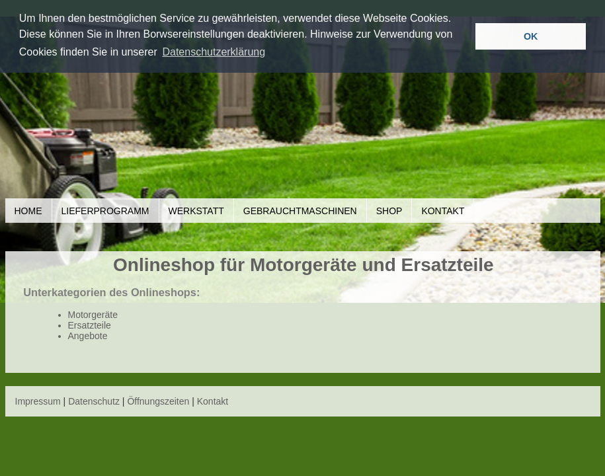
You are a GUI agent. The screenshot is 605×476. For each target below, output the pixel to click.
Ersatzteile (89, 325)
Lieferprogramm (105, 211)
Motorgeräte (93, 314)
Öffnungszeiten (158, 401)
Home (28, 211)
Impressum (38, 401)
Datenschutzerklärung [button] (213, 52)
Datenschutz (94, 401)
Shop (389, 211)
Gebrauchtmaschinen (300, 211)
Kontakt (442, 211)
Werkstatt (196, 211)
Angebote (88, 336)
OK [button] (531, 36)
